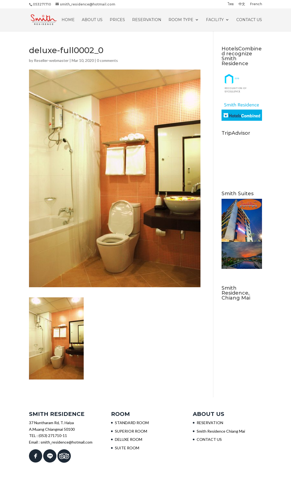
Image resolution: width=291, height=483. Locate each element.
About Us (92, 20)
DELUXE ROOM (128, 439)
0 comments (107, 60)
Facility (215, 20)
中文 (241, 4)
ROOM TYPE (180, 20)
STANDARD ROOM (132, 422)
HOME (68, 20)
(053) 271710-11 (53, 435)
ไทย (231, 4)
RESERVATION (146, 20)
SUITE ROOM (127, 447)
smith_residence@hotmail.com (66, 442)
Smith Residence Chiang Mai (221, 431)
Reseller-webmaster (51, 60)
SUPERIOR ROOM (131, 431)
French (256, 4)
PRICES (117, 20)
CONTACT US (249, 20)
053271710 (42, 4)
